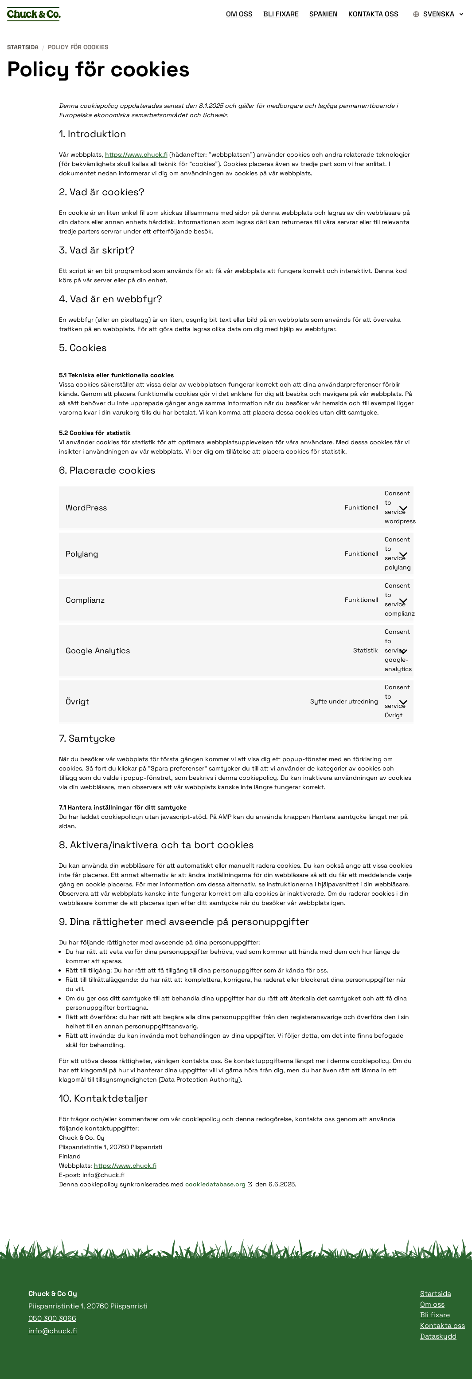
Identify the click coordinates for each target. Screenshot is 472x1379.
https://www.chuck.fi (136, 154)
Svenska (438, 14)
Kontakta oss (442, 1325)
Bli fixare (435, 1315)
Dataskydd (438, 1336)
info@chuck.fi (52, 1331)
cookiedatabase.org (215, 1184)
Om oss (432, 1304)
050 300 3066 (52, 1318)
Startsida (23, 47)
